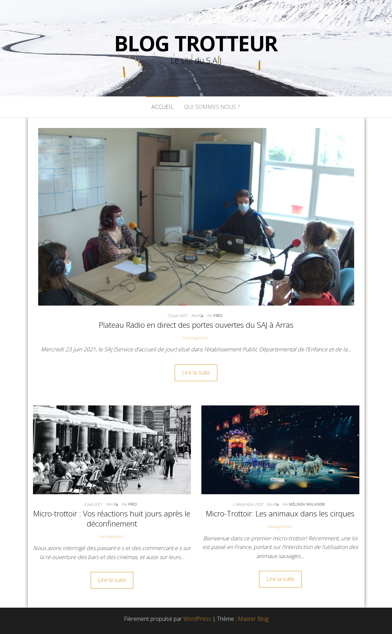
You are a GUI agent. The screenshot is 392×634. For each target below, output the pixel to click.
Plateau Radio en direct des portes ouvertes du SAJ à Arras (196, 324)
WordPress (197, 619)
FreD (218, 315)
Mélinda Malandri (307, 504)
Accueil (162, 107)
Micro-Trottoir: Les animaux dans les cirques (280, 513)
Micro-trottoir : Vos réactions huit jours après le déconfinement (111, 518)
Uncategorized (194, 337)
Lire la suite (196, 372)
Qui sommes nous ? (212, 107)
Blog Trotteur (196, 43)
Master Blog (253, 619)
